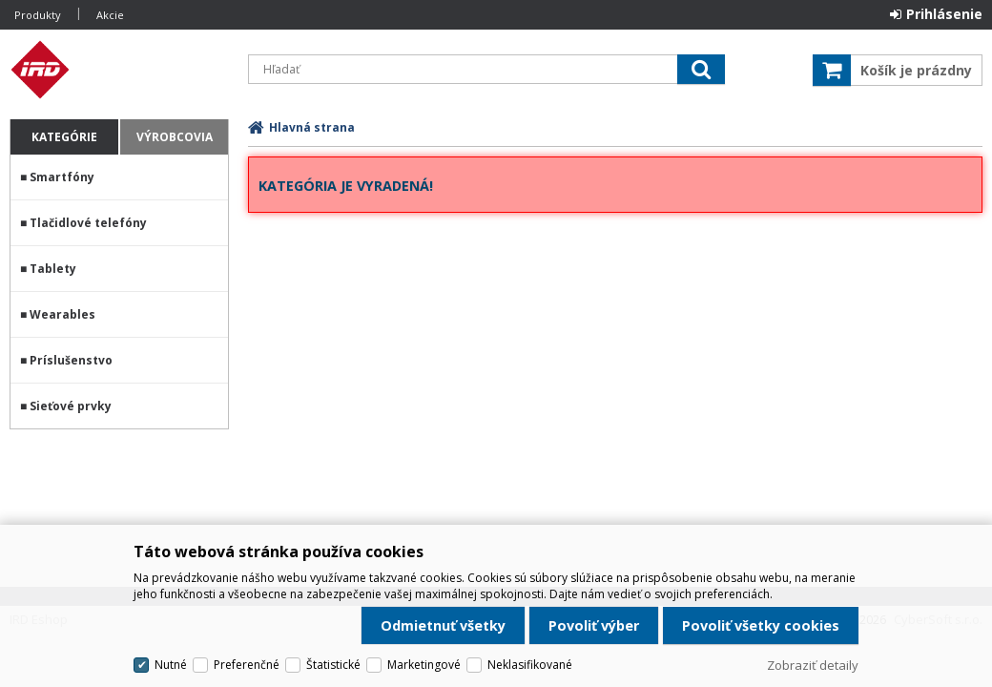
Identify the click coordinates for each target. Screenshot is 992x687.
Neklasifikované (529, 664)
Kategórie (64, 137)
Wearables (62, 314)
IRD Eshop (119, 69)
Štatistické (333, 664)
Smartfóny (62, 177)
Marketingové (424, 664)
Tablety (53, 268)
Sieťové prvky (71, 406)
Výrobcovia (174, 137)
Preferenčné (246, 664)
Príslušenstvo (71, 360)
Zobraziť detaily (812, 665)
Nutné (171, 664)
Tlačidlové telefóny (88, 223)
